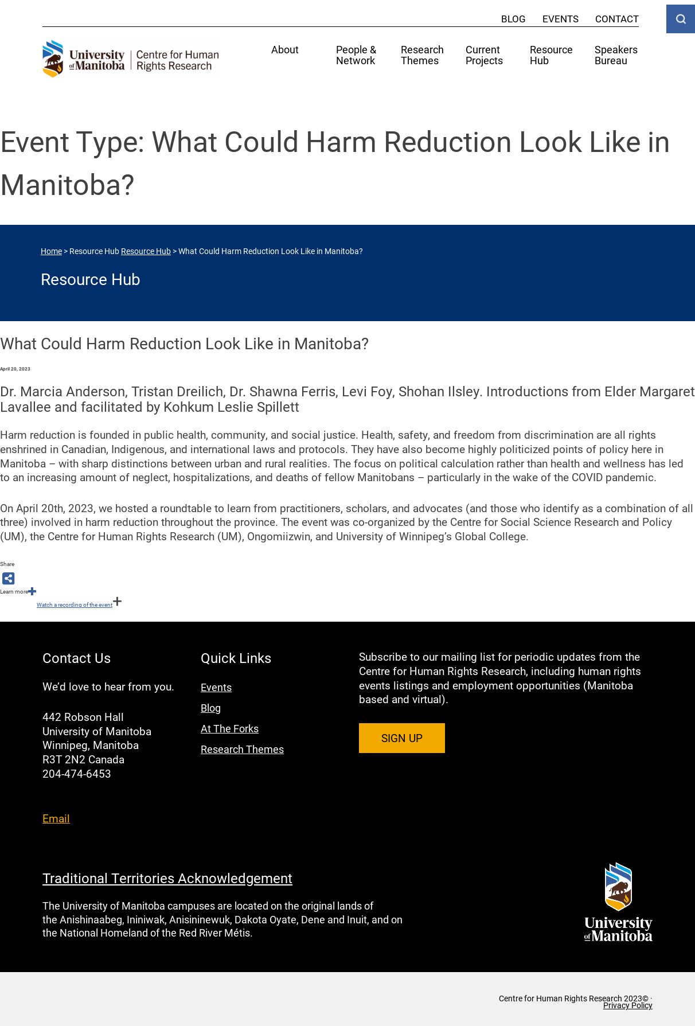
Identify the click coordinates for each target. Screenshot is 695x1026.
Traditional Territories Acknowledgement (167, 878)
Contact (617, 18)
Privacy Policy (628, 1005)
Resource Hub (551, 55)
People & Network (356, 55)
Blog (513, 18)
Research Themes (422, 55)
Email (56, 818)
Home (51, 250)
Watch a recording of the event (74, 604)
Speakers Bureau (616, 55)
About (285, 50)
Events (560, 18)
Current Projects (484, 55)
